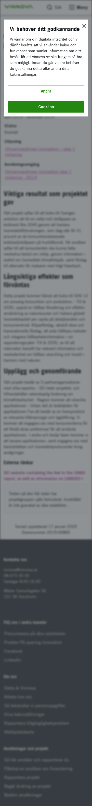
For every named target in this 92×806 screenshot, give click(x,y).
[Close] (84, 26)
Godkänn (46, 106)
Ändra (46, 91)
